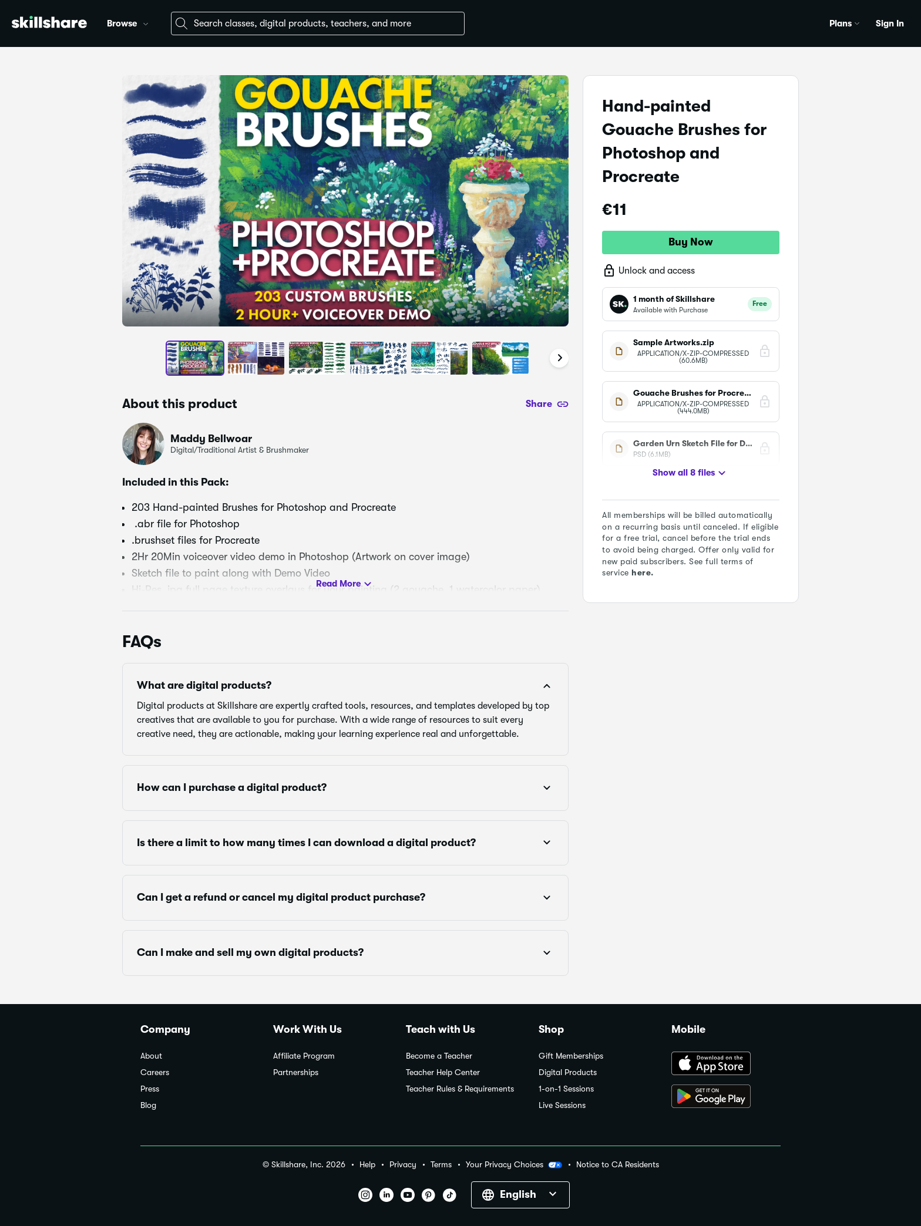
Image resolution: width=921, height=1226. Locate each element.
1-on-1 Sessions (566, 1088)
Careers (154, 1072)
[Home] (49, 24)
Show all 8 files (691, 473)
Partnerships (295, 1072)
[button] (146, 22)
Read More (345, 584)
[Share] (547, 404)
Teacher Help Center (443, 1072)
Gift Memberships (571, 1056)
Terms (441, 1164)
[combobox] (318, 23)
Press (149, 1088)
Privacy (402, 1164)
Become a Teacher (439, 1056)
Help (367, 1164)
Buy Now (690, 242)
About (151, 1056)
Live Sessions (562, 1105)
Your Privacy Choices (514, 1165)
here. (642, 572)
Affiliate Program (304, 1056)
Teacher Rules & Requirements (460, 1088)
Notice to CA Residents (617, 1164)
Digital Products (568, 1072)
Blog (148, 1105)
